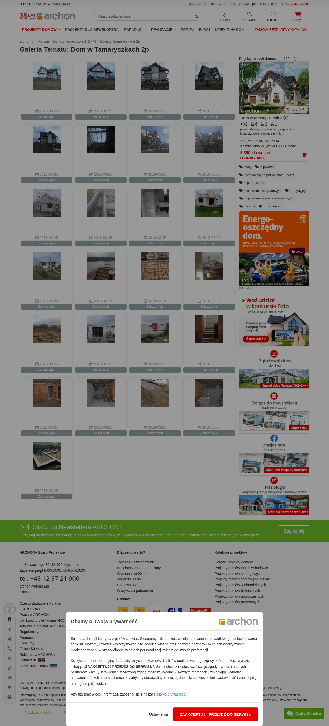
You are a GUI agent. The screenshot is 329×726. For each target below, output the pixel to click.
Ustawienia (158, 714)
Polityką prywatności (170, 694)
